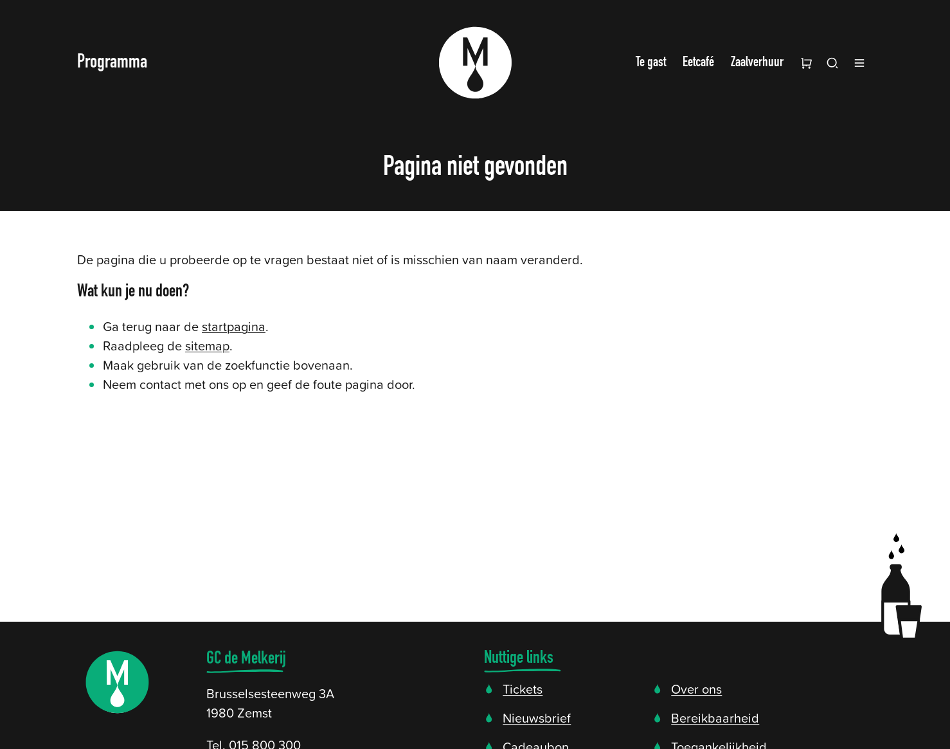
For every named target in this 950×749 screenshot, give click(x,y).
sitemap (207, 345)
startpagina (233, 326)
